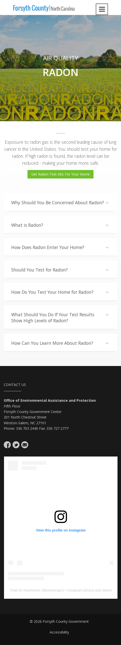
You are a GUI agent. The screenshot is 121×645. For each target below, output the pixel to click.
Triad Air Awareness (25, 590)
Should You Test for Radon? (60, 270)
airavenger (54, 590)
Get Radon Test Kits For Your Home (60, 174)
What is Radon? (60, 225)
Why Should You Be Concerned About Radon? (60, 203)
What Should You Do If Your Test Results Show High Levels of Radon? (60, 318)
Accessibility (59, 632)
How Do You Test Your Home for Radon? (60, 292)
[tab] (60, 202)
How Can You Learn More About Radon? (60, 343)
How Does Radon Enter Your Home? (60, 247)
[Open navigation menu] (102, 9)
